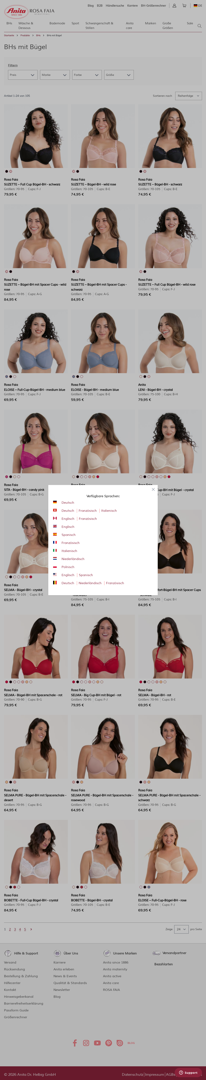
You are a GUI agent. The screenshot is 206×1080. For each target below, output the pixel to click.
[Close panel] (153, 489)
